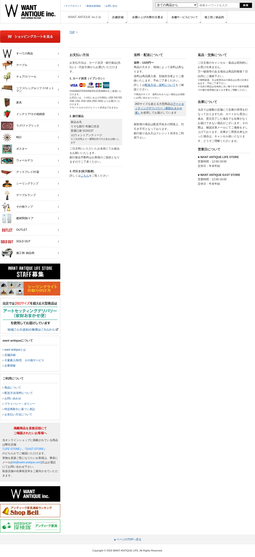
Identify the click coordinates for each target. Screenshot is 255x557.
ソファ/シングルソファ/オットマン (27, 88)
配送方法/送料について (18, 393)
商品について (12, 387)
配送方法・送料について (160, 85)
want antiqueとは (15, 349)
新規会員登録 (93, 6)
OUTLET (14, 230)
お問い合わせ (12, 398)
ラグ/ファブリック (20, 126)
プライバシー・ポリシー (19, 403)
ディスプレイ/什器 (20, 172)
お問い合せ (110, 6)
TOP (72, 32)
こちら (85, 175)
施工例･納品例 (17, 253)
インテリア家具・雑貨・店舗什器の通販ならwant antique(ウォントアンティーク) (30, 11)
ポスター (14, 149)
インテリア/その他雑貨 (23, 114)
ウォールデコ (17, 160)
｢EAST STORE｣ (35, 449)
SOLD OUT (15, 241)
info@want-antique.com (26, 462)
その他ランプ (17, 207)
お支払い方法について (18, 414)
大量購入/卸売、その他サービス (24, 360)
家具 (11, 102)
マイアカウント (73, 6)
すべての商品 (17, 53)
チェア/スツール (18, 76)
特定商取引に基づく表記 (19, 409)
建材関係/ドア (17, 218)
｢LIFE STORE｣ (11, 449)
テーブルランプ (18, 195)
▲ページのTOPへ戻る (127, 539)
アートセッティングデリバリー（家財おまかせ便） (159, 108)
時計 (11, 137)
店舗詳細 (10, 355)
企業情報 (10, 365)
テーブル (14, 65)
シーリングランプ (19, 183)
